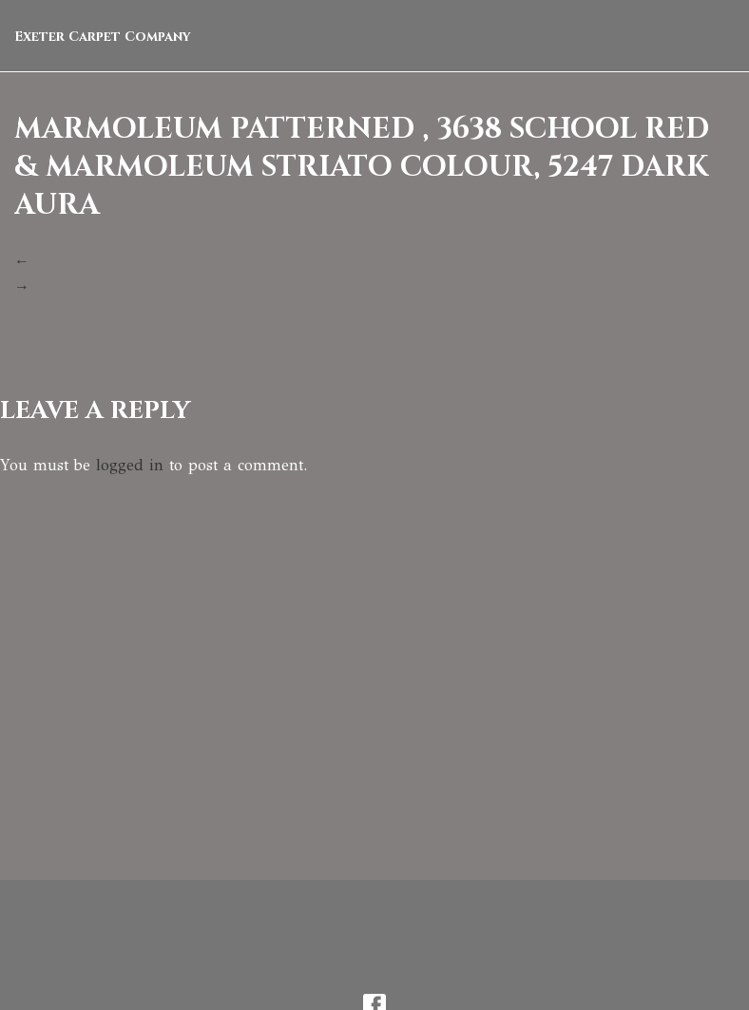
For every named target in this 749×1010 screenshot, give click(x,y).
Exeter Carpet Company (102, 37)
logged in (129, 465)
